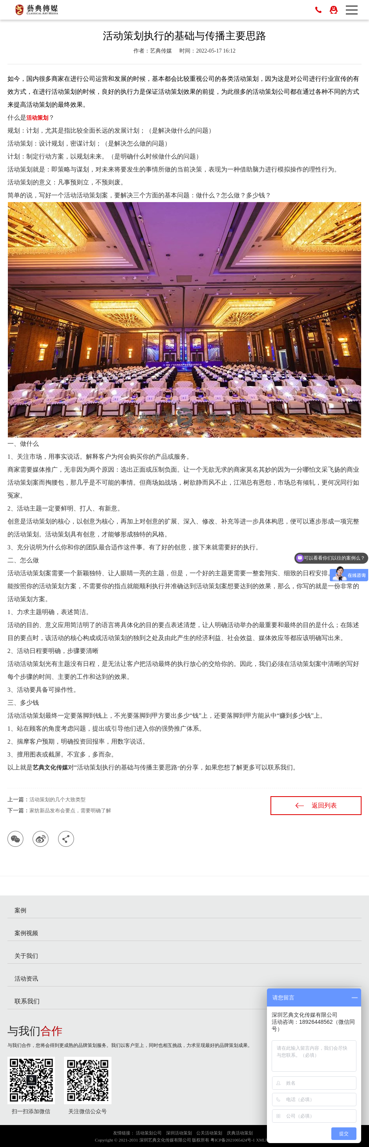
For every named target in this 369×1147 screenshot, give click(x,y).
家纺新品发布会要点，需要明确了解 (70, 810)
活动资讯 (26, 978)
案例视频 (26, 933)
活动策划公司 (149, 1133)
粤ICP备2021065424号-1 (232, 1140)
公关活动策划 (209, 1133)
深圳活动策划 (179, 1133)
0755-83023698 (318, 10)
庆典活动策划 (240, 1133)
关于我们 (26, 955)
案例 (20, 910)
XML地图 (265, 1140)
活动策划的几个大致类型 (57, 799)
